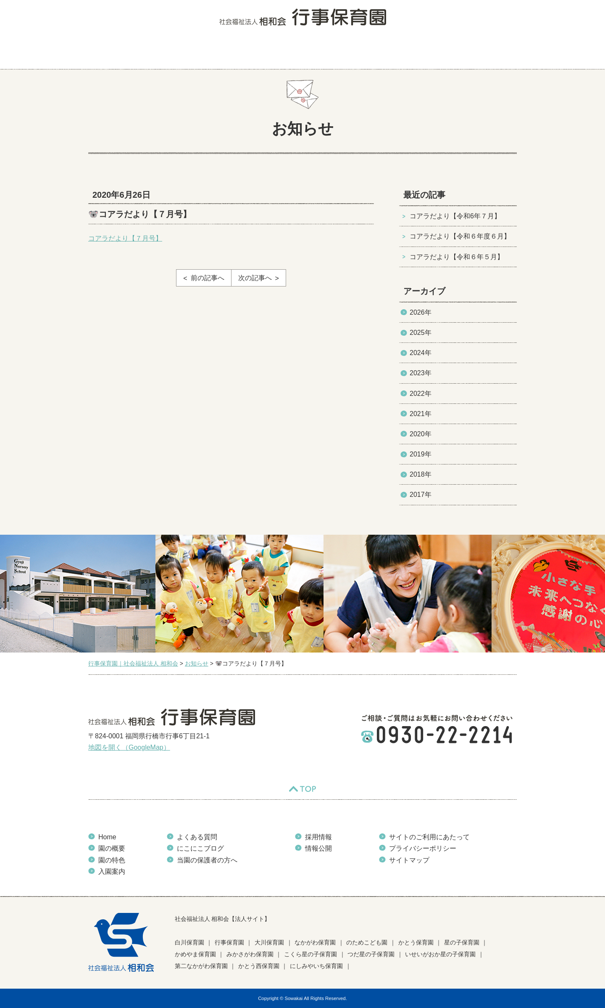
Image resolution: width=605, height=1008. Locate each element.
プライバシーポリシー (422, 848)
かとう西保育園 (258, 966)
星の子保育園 (461, 942)
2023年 (420, 373)
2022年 (420, 393)
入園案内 (247, 52)
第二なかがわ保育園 (201, 966)
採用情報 (318, 837)
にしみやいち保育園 (316, 966)
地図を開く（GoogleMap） (129, 747)
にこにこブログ (360, 52)
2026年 (420, 312)
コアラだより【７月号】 (125, 238)
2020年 (420, 434)
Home (107, 837)
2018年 (420, 474)
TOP (302, 788)
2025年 (420, 332)
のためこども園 (366, 942)
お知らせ (415, 52)
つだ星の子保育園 (371, 954)
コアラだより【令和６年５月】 (457, 256)
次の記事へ (255, 277)
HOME (105, 52)
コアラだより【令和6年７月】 (455, 216)
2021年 (420, 413)
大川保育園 (269, 942)
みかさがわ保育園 (250, 954)
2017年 (420, 494)
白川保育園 (189, 942)
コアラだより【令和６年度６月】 (460, 236)
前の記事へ (207, 277)
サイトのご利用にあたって (429, 837)
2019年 (420, 454)
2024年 (420, 352)
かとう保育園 (416, 942)
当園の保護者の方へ (480, 52)
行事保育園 (229, 942)
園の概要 (151, 52)
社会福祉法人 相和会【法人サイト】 (223, 918)
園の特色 (198, 52)
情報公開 (318, 848)
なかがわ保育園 (315, 942)
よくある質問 (299, 52)
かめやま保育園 (195, 954)
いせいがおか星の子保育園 (440, 954)
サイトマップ (409, 860)
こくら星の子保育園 (310, 954)
